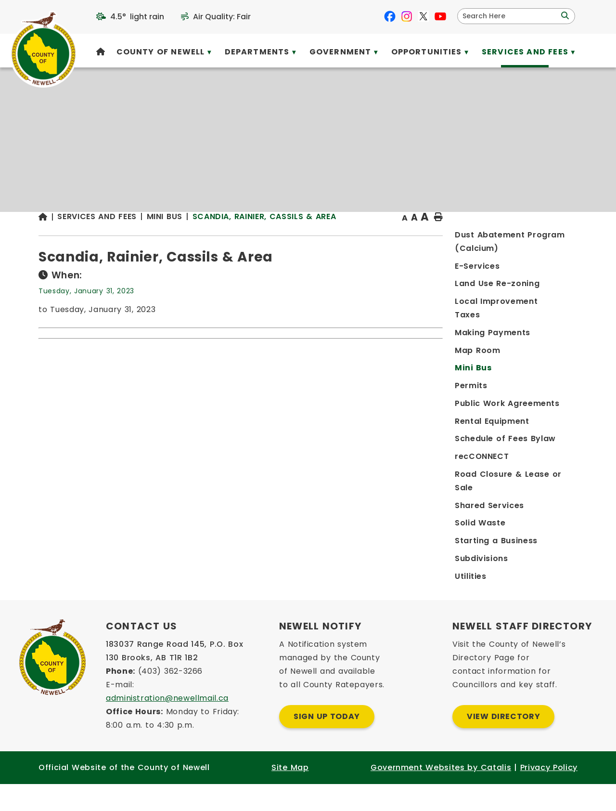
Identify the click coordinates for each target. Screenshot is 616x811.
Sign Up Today (327, 743)
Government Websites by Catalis (441, 794)
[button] (564, 16)
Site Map (289, 794)
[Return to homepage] (201, 236)
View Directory (503, 743)
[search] (510, 16)
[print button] (554, 236)
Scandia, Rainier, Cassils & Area (418, 235)
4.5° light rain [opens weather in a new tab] (137, 16)
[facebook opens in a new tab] (390, 16)
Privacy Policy (549, 794)
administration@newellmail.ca (167, 725)
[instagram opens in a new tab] (406, 16)
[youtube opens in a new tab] (440, 16)
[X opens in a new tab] (423, 16)
